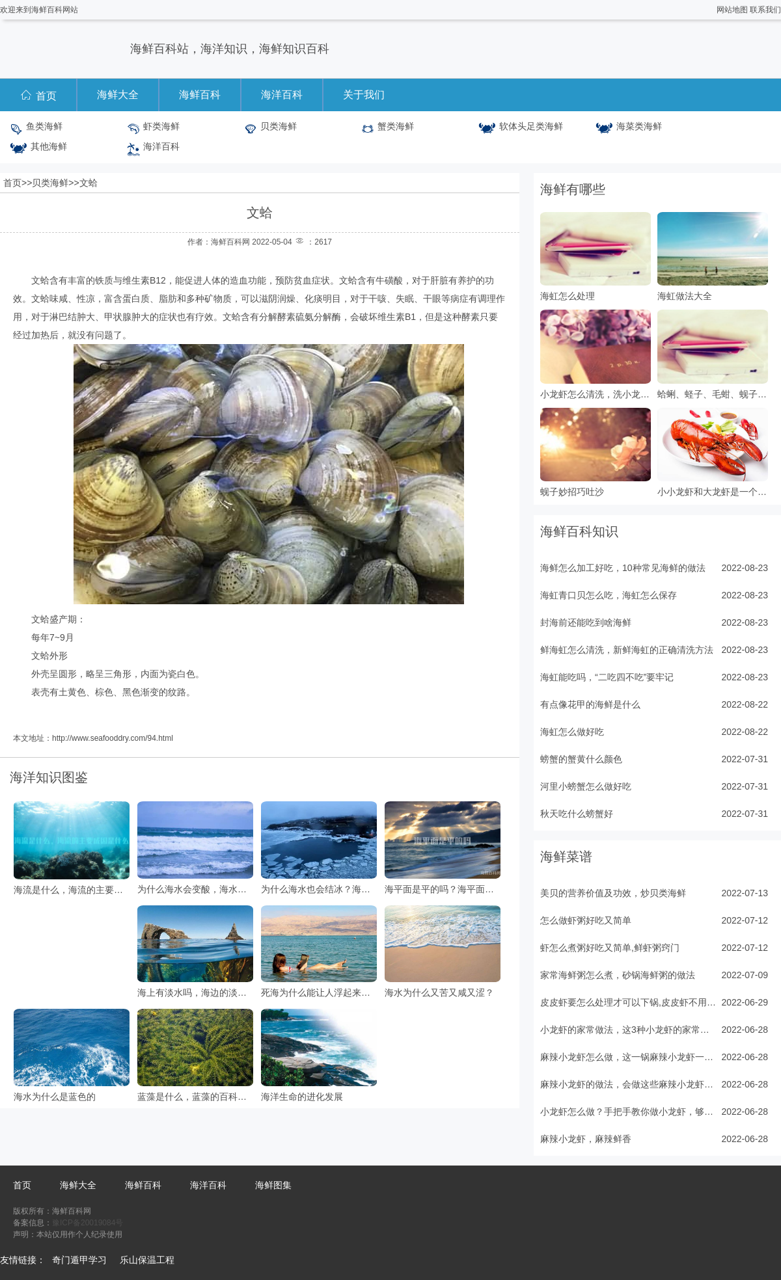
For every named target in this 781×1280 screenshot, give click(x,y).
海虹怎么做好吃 (572, 732)
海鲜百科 (200, 94)
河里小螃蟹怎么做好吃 (585, 786)
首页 (38, 94)
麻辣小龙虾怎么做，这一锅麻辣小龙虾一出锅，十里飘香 (628, 1057)
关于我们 (364, 94)
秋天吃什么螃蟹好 (576, 813)
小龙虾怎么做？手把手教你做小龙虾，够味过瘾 (628, 1111)
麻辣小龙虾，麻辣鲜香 (585, 1139)
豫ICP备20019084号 (87, 1222)
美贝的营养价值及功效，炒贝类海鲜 (613, 893)
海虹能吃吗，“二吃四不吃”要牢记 (607, 677)
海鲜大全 (118, 94)
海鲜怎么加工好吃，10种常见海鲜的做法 (623, 568)
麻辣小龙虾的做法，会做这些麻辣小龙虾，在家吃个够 (628, 1084)
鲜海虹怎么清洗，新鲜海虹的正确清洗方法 (626, 650)
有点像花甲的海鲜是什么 (590, 704)
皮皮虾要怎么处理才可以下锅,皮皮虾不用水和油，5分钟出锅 (628, 1002)
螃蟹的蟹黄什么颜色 (581, 759)
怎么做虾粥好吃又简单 (585, 920)
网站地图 (732, 9)
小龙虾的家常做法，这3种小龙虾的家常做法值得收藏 (628, 1029)
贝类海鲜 (50, 183)
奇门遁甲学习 (79, 1260)
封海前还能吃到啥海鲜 (585, 622)
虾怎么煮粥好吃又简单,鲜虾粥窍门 (609, 947)
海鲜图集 (273, 1185)
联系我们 (765, 9)
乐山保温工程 (147, 1260)
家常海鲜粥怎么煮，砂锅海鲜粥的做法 (617, 975)
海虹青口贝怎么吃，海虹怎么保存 (608, 595)
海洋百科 (282, 94)
